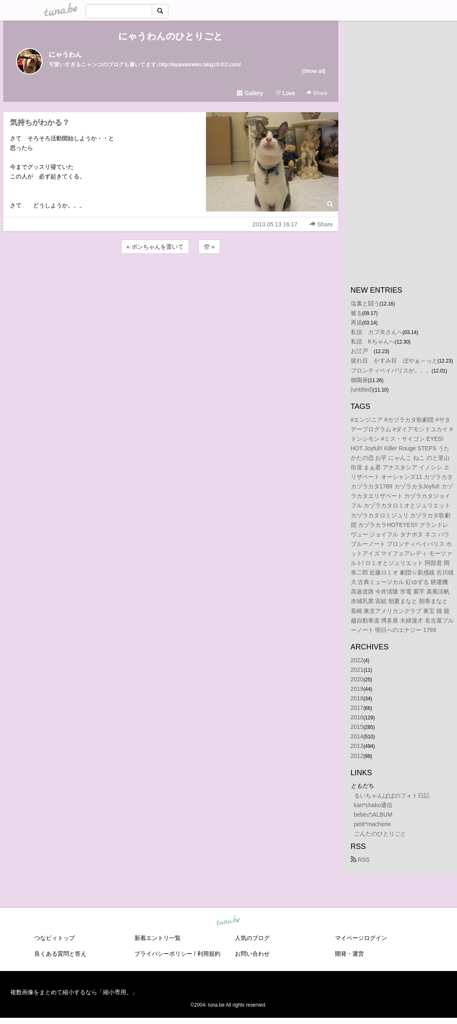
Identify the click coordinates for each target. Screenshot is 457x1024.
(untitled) (362, 389)
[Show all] (313, 71)
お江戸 (362, 351)
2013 (357, 746)
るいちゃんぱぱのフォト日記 (391, 795)
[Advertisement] (170, 277)
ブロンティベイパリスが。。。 (391, 370)
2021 (357, 669)
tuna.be (228, 921)
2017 (357, 707)
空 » (209, 246)
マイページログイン (361, 938)
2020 (357, 679)
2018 (357, 698)
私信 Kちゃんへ (373, 341)
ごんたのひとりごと (380, 833)
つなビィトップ (54, 938)
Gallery (250, 93)
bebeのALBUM (373, 814)
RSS (360, 859)
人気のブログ (252, 938)
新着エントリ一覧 (157, 938)
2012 (357, 755)
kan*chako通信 (373, 805)
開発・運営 (349, 953)
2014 (357, 736)
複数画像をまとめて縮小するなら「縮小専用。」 (74, 992)
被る (356, 313)
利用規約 (208, 953)
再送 (356, 322)
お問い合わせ (252, 953)
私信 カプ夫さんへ (377, 332)
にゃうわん (65, 54)
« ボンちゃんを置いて (155, 246)
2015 (357, 727)
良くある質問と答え (60, 953)
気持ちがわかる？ (39, 122)
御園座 (359, 380)
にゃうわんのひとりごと (170, 36)
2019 (357, 688)
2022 (357, 660)
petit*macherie (372, 824)
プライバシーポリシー (163, 953)
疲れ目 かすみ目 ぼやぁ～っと (394, 360)
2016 (357, 717)
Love (285, 93)
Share (316, 93)
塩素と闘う (365, 303)
